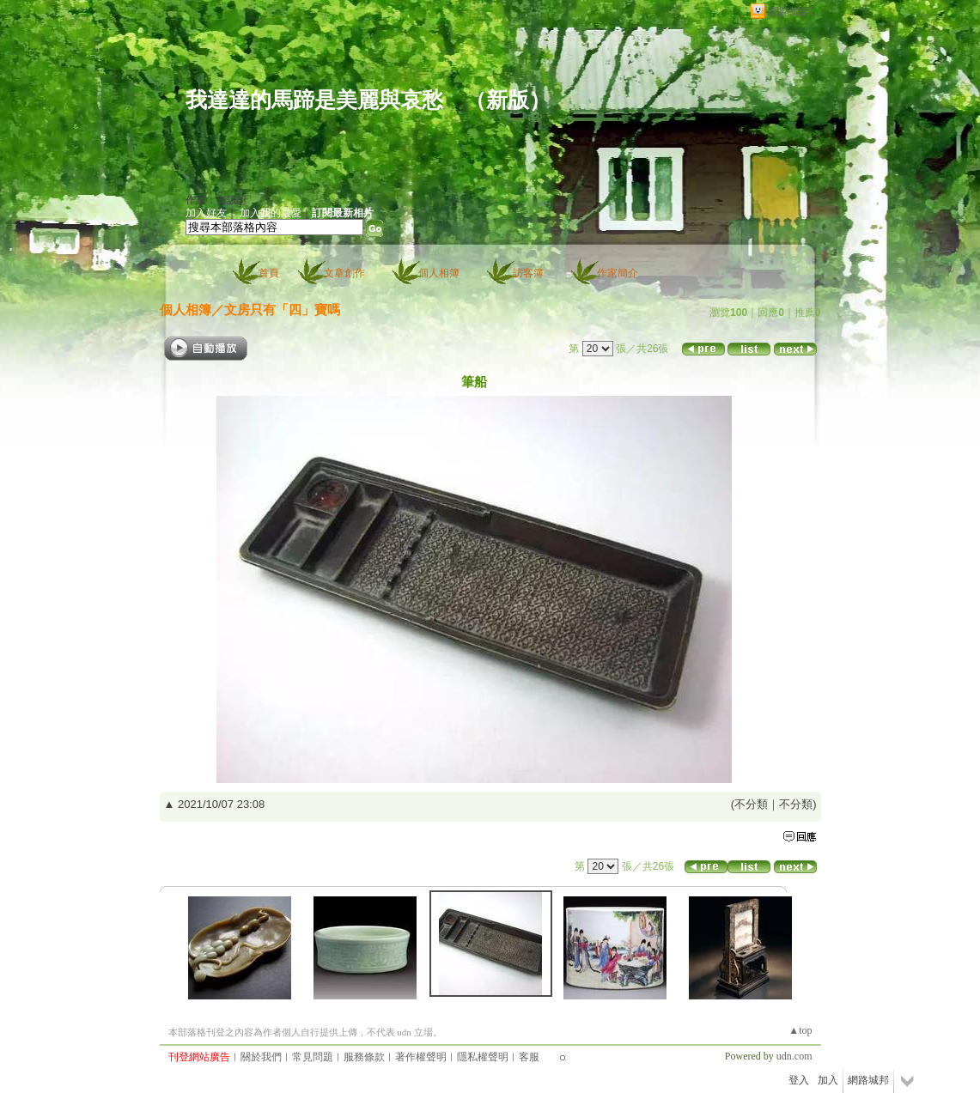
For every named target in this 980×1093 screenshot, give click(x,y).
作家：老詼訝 (216, 200)
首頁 (269, 273)
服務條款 (364, 1057)
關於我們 (261, 1057)
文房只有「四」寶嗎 (282, 309)
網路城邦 (790, 11)
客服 (529, 1057)
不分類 (751, 804)
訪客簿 (528, 273)
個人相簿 (439, 273)
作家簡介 (617, 273)
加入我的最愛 (270, 213)
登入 (798, 1080)
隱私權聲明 (482, 1057)
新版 (507, 100)
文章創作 (344, 273)
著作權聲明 (421, 1057)
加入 (828, 1080)
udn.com (794, 1056)
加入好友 (206, 213)
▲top (800, 1030)
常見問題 (312, 1057)
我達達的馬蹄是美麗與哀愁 (314, 100)
